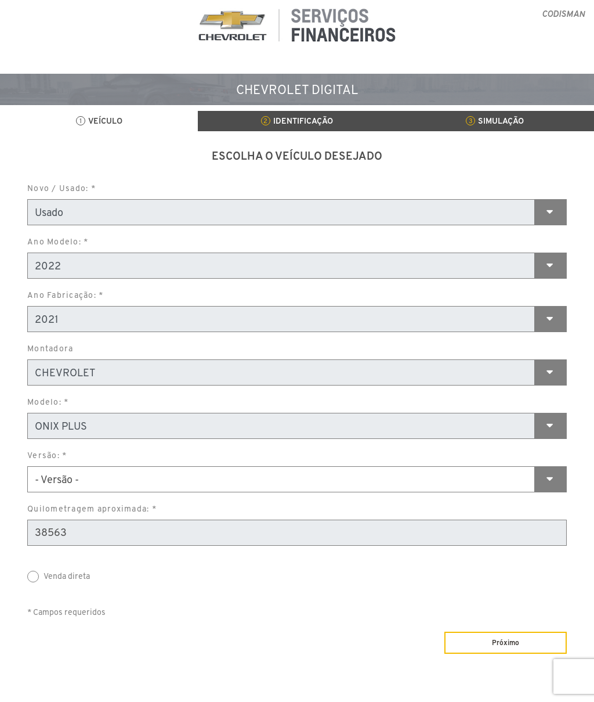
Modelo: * (47, 402)
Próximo (505, 642)
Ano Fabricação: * (65, 295)
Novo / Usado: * (61, 188)
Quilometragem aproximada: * (92, 508)
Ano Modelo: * (57, 241)
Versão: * (47, 455)
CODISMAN (563, 13)
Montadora (50, 348)
